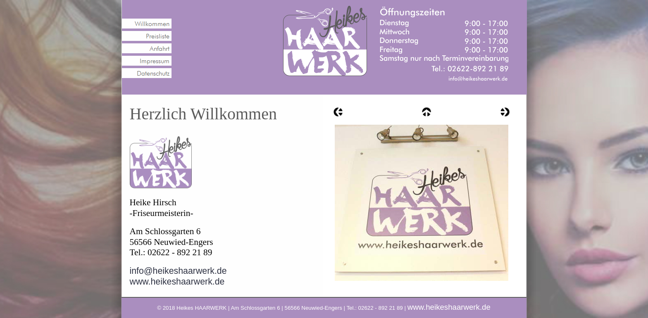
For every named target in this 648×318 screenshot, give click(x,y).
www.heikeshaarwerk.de (177, 282)
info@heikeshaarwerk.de (178, 271)
